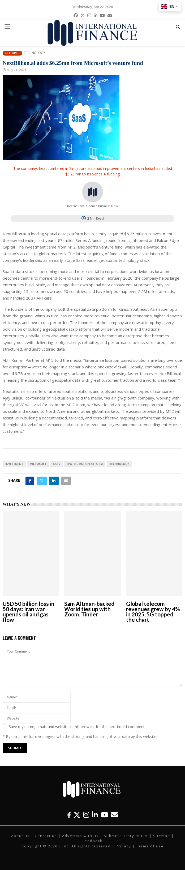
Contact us (46, 835)
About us (20, 835)
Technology (34, 53)
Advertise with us (80, 835)
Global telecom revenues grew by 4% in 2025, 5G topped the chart (153, 611)
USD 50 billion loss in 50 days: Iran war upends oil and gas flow (28, 611)
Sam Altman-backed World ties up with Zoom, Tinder (89, 608)
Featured (12, 53)
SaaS (56, 464)
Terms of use (150, 846)
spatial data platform (85, 464)
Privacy (123, 846)
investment (14, 464)
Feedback (92, 840)
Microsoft (38, 464)
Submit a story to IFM (126, 835)
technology (119, 464)
